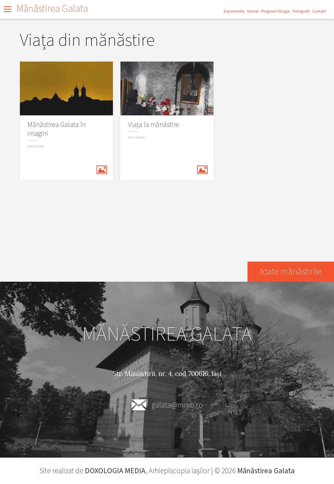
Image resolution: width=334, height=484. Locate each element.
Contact (319, 11)
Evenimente (234, 11)
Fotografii (301, 11)
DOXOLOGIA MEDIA (115, 470)
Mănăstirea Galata (52, 9)
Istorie (253, 11)
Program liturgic (275, 11)
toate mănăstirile (290, 271)
